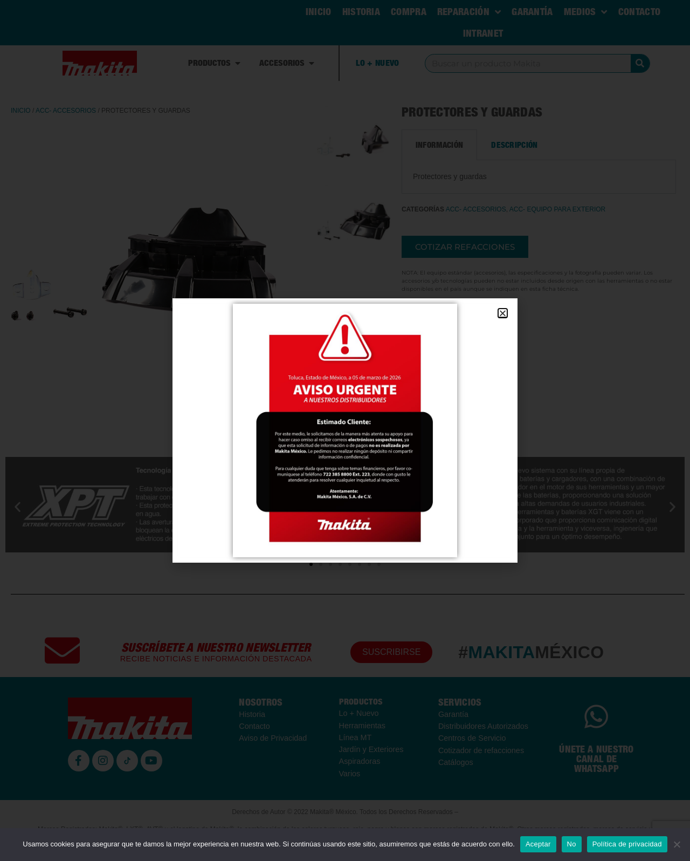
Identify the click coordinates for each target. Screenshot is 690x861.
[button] (503, 313)
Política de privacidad (627, 844)
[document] (345, 430)
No (571, 844)
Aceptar (538, 844)
